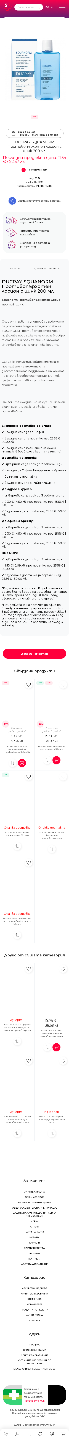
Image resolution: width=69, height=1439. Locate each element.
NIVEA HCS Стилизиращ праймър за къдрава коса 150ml (52, 1119)
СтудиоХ (49, 1424)
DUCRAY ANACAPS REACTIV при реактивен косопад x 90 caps (17, 921)
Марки (35, 1221)
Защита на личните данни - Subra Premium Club (34, 1214)
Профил (35, 1344)
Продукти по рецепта (34, 1309)
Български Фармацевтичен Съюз (34, 1369)
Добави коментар (34, 653)
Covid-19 (34, 1320)
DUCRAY (38, 182)
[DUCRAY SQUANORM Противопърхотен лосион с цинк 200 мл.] (34, 69)
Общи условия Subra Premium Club (34, 1207)
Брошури (34, 1253)
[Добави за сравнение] (13, 763)
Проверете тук (34, 1400)
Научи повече (27, 234)
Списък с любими (34, 1350)
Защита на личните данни (34, 1202)
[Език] (49, 7)
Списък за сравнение (34, 1355)
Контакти (34, 1258)
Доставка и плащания (47, 268)
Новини (34, 1237)
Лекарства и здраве (34, 1288)
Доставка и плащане (34, 1264)
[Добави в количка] (22, 763)
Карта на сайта (34, 1232)
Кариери (34, 1242)
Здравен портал (34, 1248)
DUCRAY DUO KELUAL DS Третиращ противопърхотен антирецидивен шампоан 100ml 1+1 (52, 838)
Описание (14, 268)
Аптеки (34, 1226)
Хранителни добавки (34, 1293)
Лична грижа (34, 1315)
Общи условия (34, 1197)
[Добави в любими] (29, 685)
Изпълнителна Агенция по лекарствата (34, 1362)
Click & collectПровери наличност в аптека (34, 133)
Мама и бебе (35, 1304)
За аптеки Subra (34, 1191)
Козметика (34, 1299)
